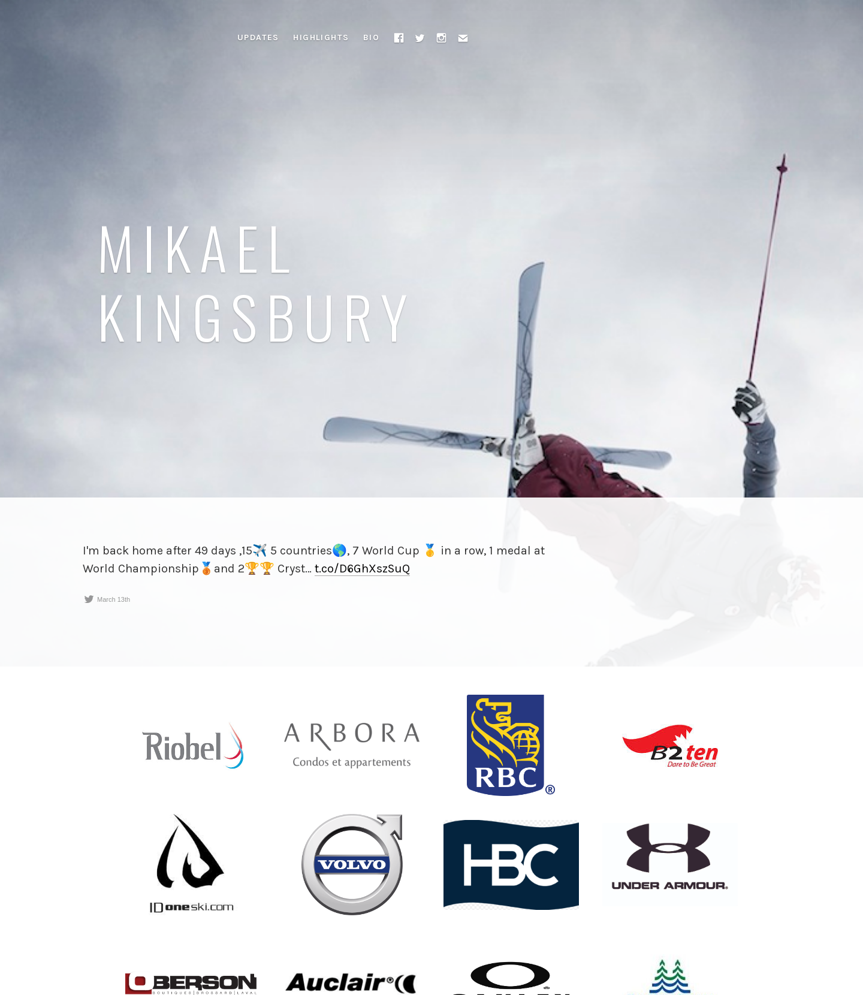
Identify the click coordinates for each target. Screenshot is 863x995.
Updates (258, 37)
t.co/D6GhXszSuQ (362, 568)
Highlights (321, 37)
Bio (371, 37)
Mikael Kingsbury (257, 281)
